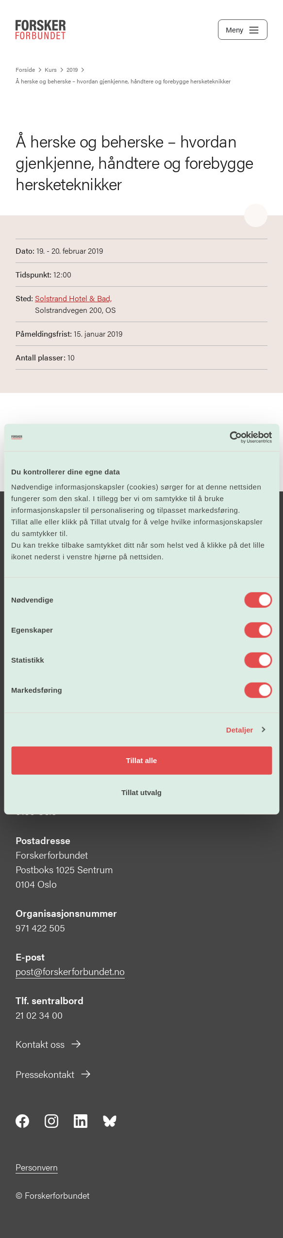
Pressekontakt (54, 1074)
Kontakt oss (49, 1044)
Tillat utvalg (141, 792)
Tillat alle (141, 760)
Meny (243, 30)
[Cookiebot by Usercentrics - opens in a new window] (229, 437)
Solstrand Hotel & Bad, (73, 298)
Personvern (37, 1167)
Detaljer (239, 729)
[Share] (255, 216)
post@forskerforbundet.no (70, 971)
